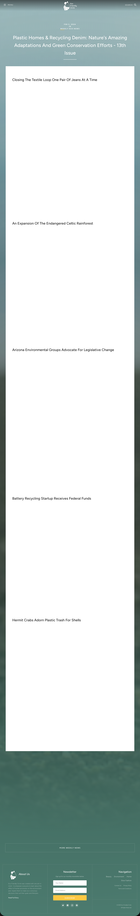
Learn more (19, 218)
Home (129, 877)
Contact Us (118, 885)
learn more (19, 345)
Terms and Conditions (124, 888)
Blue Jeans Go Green (45, 176)
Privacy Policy (127, 885)
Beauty (108, 877)
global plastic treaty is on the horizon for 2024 (90, 740)
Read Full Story (13, 898)
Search (129, 5)
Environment (119, 877)
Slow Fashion (126, 880)
